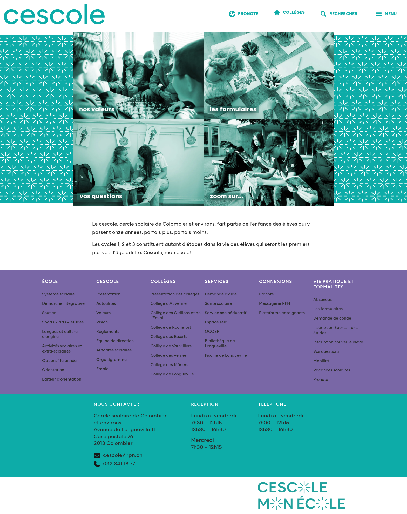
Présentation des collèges (175, 294)
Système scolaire (58, 294)
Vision (102, 322)
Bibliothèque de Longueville (220, 343)
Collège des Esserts (169, 337)
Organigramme (111, 360)
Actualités (106, 304)
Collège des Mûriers (169, 365)
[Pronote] (243, 14)
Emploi (103, 369)
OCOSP (212, 332)
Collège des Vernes (169, 355)
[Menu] (386, 14)
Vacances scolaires (331, 370)
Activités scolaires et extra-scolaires (62, 348)
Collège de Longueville (172, 374)
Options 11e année (59, 361)
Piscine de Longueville (226, 355)
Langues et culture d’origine (60, 334)
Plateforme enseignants (282, 313)
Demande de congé (332, 318)
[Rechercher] (339, 14)
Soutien (49, 313)
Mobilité (321, 361)
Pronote (266, 294)
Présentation (108, 294)
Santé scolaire (218, 304)
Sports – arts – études (63, 322)
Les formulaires (328, 309)
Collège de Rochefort (171, 327)
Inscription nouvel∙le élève (338, 342)
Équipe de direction (115, 341)
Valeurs (103, 313)
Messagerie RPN (274, 304)
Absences (322, 300)
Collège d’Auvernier (169, 304)
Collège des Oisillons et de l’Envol (176, 315)
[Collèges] (289, 12)
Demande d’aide (221, 294)
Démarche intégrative (63, 304)
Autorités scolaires (114, 350)
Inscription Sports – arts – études (337, 330)
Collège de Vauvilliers (171, 346)
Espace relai (216, 322)
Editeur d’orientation (61, 379)
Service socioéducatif (225, 313)
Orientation (53, 370)
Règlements (107, 332)
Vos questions (326, 352)
